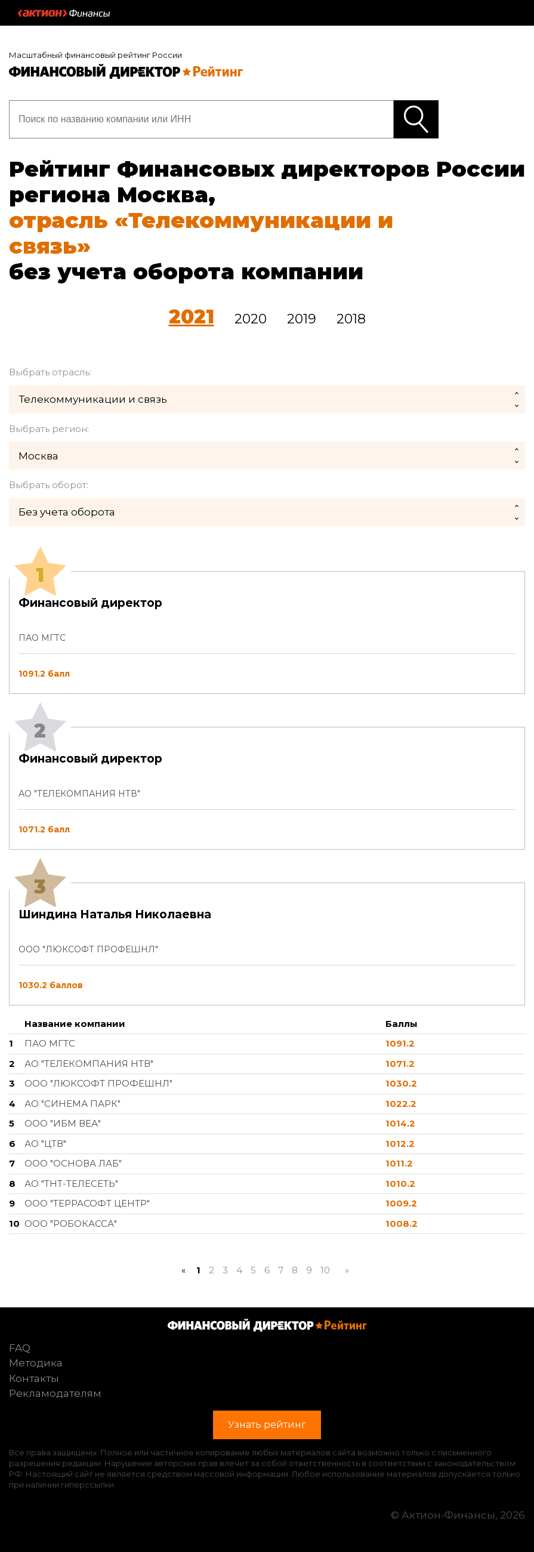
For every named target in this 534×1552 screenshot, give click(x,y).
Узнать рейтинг (416, 119)
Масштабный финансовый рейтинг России (95, 55)
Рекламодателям (55, 1393)
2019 (301, 319)
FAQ (19, 1348)
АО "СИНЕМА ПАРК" (72, 1103)
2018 (351, 319)
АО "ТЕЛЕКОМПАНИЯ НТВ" (88, 1063)
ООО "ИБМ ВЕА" (62, 1123)
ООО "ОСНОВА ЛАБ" (73, 1163)
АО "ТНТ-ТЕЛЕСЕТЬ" (71, 1183)
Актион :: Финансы (64, 13)
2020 (250, 319)
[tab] (267, 788)
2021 (191, 316)
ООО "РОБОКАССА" (70, 1223)
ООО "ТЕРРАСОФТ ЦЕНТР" (87, 1203)
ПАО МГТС (49, 1043)
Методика (36, 1363)
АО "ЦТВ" (45, 1143)
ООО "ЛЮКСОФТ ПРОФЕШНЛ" (98, 1083)
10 (325, 1270)
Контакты (34, 1378)
